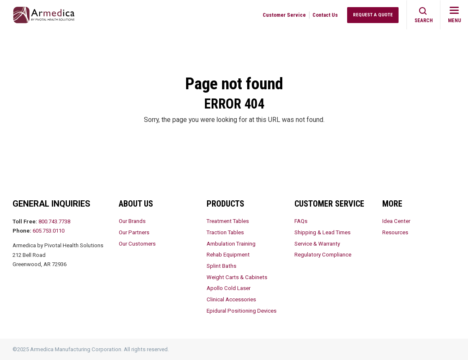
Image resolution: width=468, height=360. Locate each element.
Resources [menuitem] (395, 232)
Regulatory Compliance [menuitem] (322, 254)
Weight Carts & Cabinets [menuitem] (237, 277)
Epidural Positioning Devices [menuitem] (241, 311)
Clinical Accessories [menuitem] (231, 299)
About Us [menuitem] (136, 204)
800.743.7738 (54, 221)
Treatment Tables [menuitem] (228, 221)
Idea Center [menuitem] (396, 221)
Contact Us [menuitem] (325, 15)
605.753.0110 (48, 231)
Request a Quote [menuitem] (373, 15)
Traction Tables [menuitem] (225, 232)
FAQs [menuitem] (300, 221)
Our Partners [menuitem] (134, 232)
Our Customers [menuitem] (137, 244)
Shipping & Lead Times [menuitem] (322, 232)
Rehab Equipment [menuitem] (228, 254)
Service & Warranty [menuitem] (317, 244)
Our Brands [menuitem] (132, 221)
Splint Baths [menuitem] (221, 266)
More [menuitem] (392, 204)
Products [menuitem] (225, 204)
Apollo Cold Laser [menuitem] (229, 288)
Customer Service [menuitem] (284, 15)
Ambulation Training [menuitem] (231, 244)
